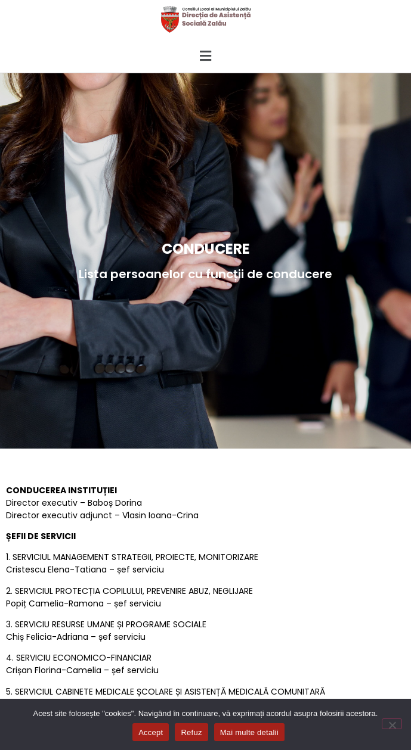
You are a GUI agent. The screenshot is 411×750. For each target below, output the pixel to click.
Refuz (191, 732)
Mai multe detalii (249, 732)
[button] (205, 56)
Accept (150, 732)
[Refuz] (392, 723)
